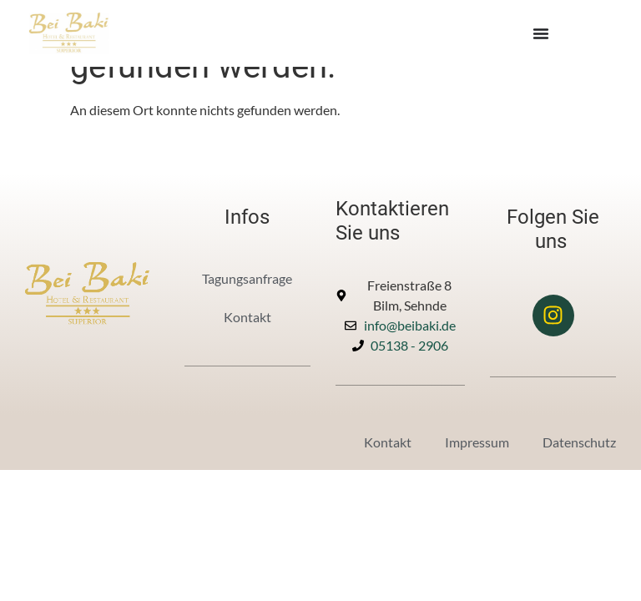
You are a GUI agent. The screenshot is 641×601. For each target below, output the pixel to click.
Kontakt (247, 317)
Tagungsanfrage (247, 278)
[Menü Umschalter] (540, 33)
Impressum (477, 442)
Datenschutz (579, 442)
